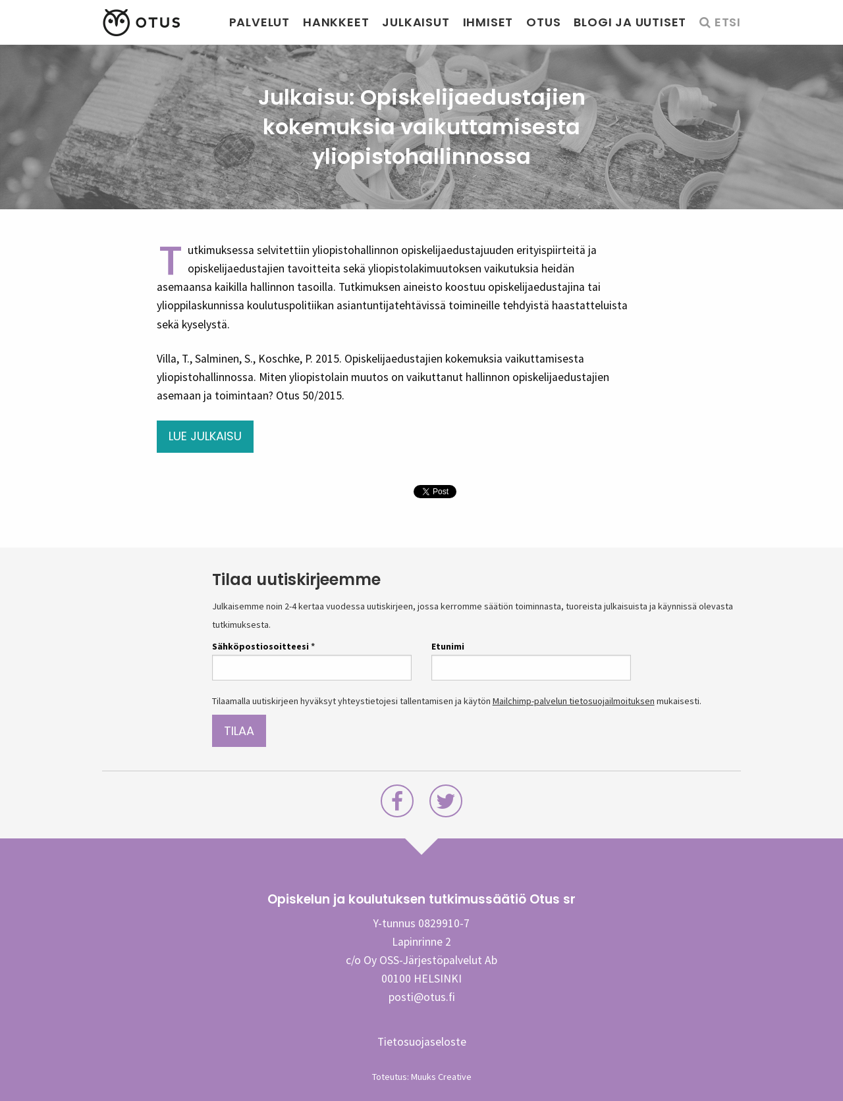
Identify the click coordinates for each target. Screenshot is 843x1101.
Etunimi (447, 646)
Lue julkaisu (205, 436)
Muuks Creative (441, 1077)
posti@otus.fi (422, 997)
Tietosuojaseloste (421, 1042)
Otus (543, 22)
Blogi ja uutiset (630, 22)
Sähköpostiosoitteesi (263, 646)
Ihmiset (488, 22)
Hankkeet (336, 22)
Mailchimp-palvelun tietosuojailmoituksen (574, 701)
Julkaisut (415, 22)
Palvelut (259, 22)
